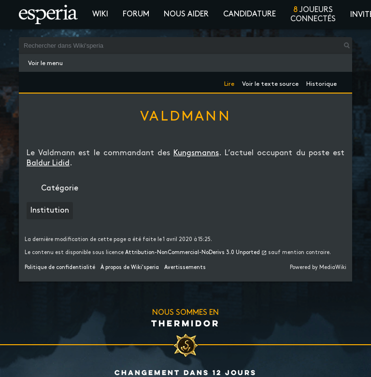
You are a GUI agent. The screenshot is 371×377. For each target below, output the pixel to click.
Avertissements (185, 267)
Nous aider (186, 14)
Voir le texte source (270, 82)
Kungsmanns (196, 153)
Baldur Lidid (48, 163)
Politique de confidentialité (60, 267)
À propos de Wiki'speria (129, 267)
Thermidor (185, 323)
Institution (49, 210)
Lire (229, 82)
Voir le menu (45, 63)
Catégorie (59, 188)
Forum (136, 14)
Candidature (249, 14)
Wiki (100, 14)
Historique (321, 82)
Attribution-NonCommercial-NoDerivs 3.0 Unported (192, 252)
